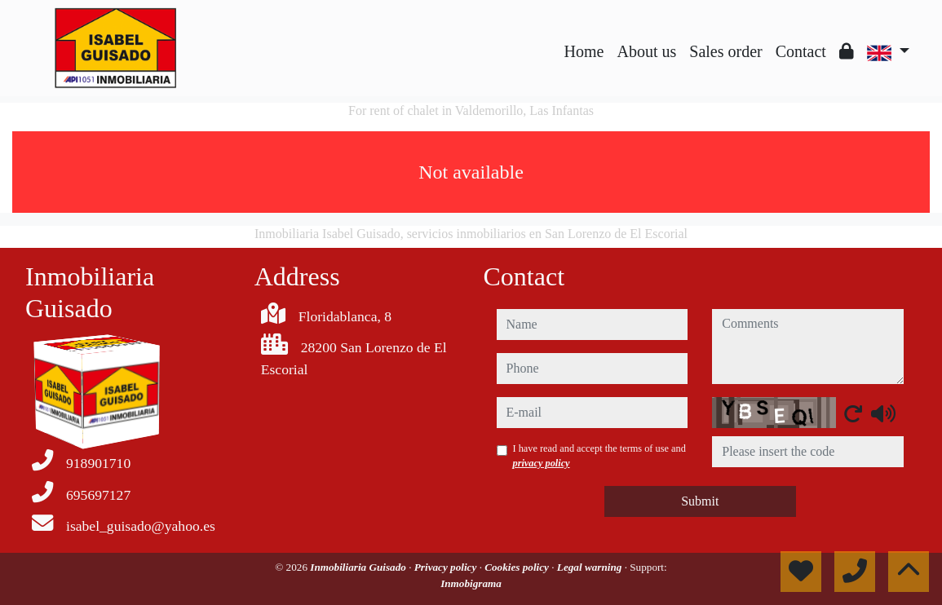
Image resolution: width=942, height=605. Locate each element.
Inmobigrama (471, 583)
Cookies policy (517, 567)
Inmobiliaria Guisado (359, 567)
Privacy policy (447, 567)
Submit (700, 501)
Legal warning (591, 567)
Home (584, 51)
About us (646, 51)
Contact (801, 51)
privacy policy (541, 463)
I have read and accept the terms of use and (599, 456)
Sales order (725, 51)
